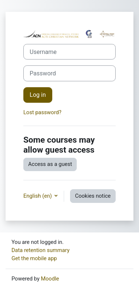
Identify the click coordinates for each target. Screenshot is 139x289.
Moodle (50, 278)
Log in (38, 94)
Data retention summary (40, 250)
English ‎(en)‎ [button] (38, 196)
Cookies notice (92, 196)
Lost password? (42, 112)
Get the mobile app (34, 258)
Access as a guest (50, 164)
